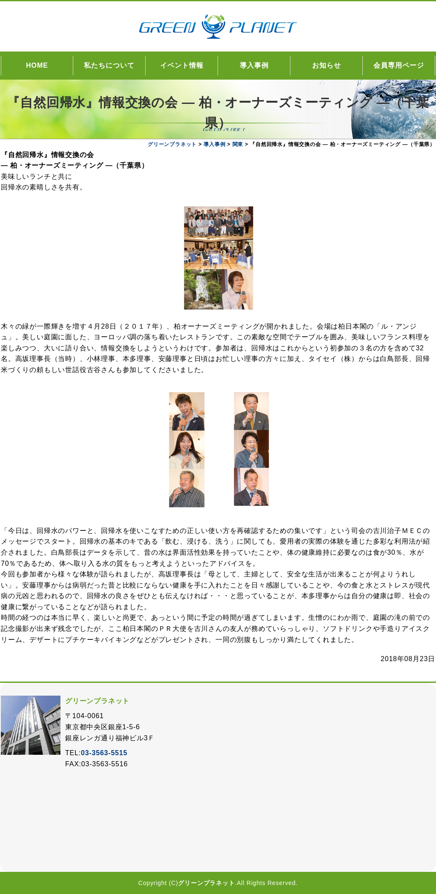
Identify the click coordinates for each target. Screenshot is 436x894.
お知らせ (326, 65)
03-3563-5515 (104, 752)
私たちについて (109, 65)
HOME (37, 65)
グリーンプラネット (206, 883)
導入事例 (254, 65)
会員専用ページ (398, 65)
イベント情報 (182, 65)
